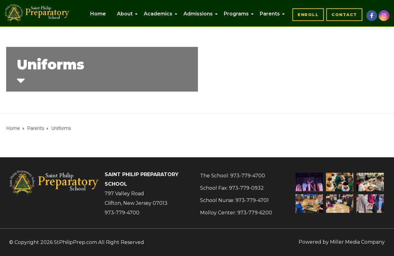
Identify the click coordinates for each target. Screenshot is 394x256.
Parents (270, 14)
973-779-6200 (254, 213)
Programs (236, 14)
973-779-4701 (252, 200)
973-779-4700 (122, 213)
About (125, 14)
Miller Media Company (357, 242)
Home (98, 14)
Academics (158, 14)
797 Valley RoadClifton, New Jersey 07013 (136, 198)
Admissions (198, 14)
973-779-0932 (246, 188)
